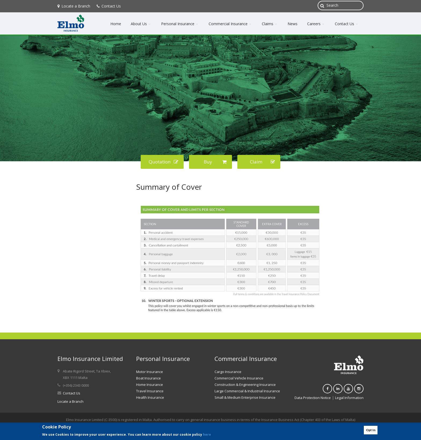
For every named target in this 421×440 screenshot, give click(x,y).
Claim (262, 162)
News (292, 23)
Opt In (370, 430)
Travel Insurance (150, 391)
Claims (270, 23)
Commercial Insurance (230, 23)
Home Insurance (149, 384)
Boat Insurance (148, 378)
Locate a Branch (73, 6)
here (207, 434)
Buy (215, 162)
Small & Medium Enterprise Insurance (245, 397)
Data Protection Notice (313, 397)
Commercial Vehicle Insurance (239, 378)
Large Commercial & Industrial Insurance (247, 391)
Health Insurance (150, 397)
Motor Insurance (149, 371)
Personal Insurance (180, 23)
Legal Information (349, 397)
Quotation (164, 162)
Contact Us (109, 6)
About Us (141, 23)
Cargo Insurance (228, 371)
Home (115, 23)
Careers (316, 23)
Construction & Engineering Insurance (245, 384)
